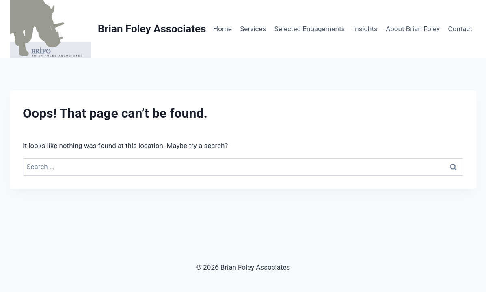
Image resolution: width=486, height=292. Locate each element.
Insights (365, 29)
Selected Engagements (309, 29)
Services (253, 29)
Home (222, 29)
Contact (460, 29)
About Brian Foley (413, 29)
